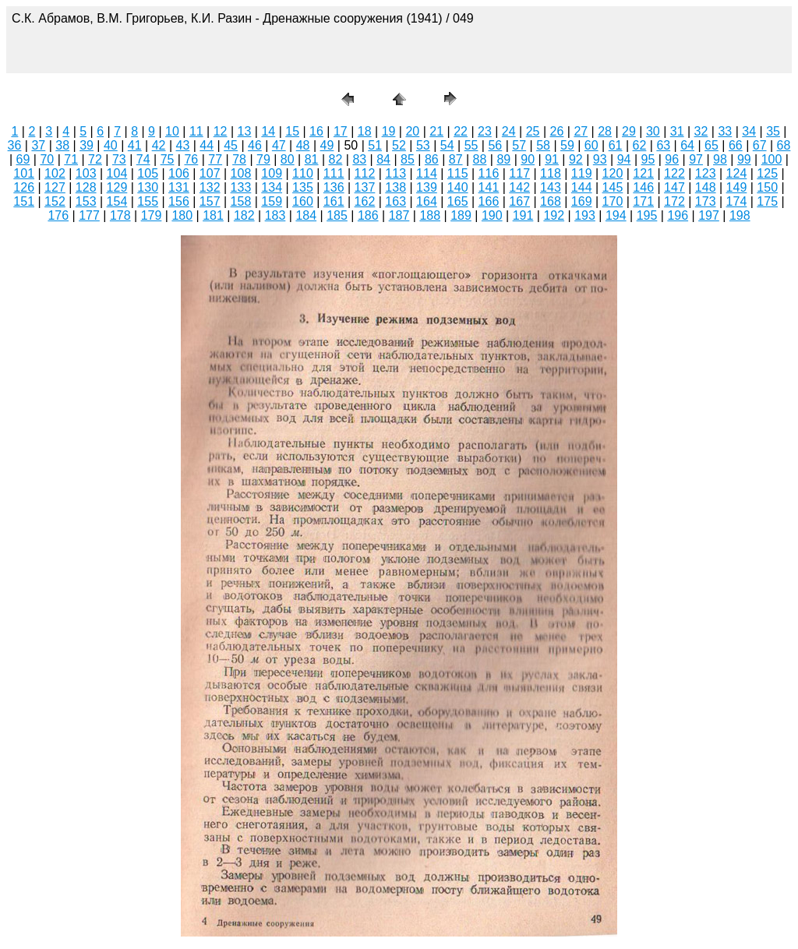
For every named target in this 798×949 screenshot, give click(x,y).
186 (368, 215)
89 (503, 159)
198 (739, 215)
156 (178, 201)
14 (268, 131)
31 (677, 131)
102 (54, 173)
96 (672, 159)
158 (241, 201)
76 (191, 159)
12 (221, 131)
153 (86, 201)
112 (365, 173)
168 (550, 201)
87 (456, 159)
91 (552, 159)
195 (647, 215)
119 (581, 173)
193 (584, 215)
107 (210, 173)
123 (705, 173)
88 (480, 159)
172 (674, 201)
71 (71, 159)
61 (616, 145)
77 (215, 159)
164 (426, 201)
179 (151, 215)
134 (271, 187)
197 (708, 215)
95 (648, 159)
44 (207, 145)
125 (767, 173)
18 (365, 131)
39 (86, 145)
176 (58, 215)
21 (436, 131)
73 (119, 159)
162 (365, 201)
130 (147, 187)
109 (271, 173)
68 (784, 145)
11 (196, 131)
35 (773, 131)
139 (426, 187)
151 (23, 201)
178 (120, 215)
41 (135, 145)
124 (736, 173)
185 (337, 215)
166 (489, 201)
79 (263, 159)
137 (365, 187)
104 (117, 173)
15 (292, 131)
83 (359, 159)
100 (771, 159)
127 (54, 187)
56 (495, 145)
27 (581, 131)
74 (143, 159)
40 (111, 145)
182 (244, 215)
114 (426, 173)
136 (333, 187)
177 (89, 215)
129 (117, 187)
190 (492, 215)
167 (519, 201)
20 (412, 131)
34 (749, 131)
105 (147, 173)
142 (519, 187)
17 (341, 131)
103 (86, 173)
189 (460, 215)
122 (674, 173)
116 (489, 173)
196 (677, 215)
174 (736, 201)
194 (616, 215)
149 (736, 187)
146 (643, 187)
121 (643, 173)
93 (600, 159)
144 (581, 187)
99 (744, 159)
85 (408, 159)
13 (245, 131)
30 (653, 131)
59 (567, 145)
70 (47, 159)
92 (576, 159)
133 (241, 187)
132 (210, 187)
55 (471, 145)
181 (213, 215)
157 (210, 201)
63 (663, 145)
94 (624, 159)
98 (720, 159)
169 (581, 201)
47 (279, 145)
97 (696, 159)
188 (429, 215)
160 (302, 201)
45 (231, 145)
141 (489, 187)
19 (389, 131)
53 (423, 145)
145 (612, 187)
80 (288, 159)
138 (395, 187)
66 (736, 145)
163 (395, 201)
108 (241, 173)
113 (395, 173)
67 (760, 145)
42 (159, 145)
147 (674, 187)
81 (312, 159)
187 (399, 215)
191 (523, 215)
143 (550, 187)
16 (316, 131)
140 (457, 187)
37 (38, 145)
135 (302, 187)
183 (275, 215)
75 (168, 159)
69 (23, 159)
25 (533, 131)
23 (485, 131)
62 (640, 145)
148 (705, 187)
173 (705, 201)
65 (711, 145)
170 (612, 201)
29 (629, 131)
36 (15, 145)
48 (303, 145)
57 (519, 145)
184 (305, 215)
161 (333, 201)
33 (725, 131)
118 (550, 173)
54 (447, 145)
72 (95, 159)
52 (399, 145)
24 (509, 131)
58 (543, 145)
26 (557, 131)
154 (117, 201)
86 (432, 159)
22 (461, 131)
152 (54, 201)
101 (23, 173)
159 (271, 201)
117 (519, 173)
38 (62, 145)
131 (178, 187)
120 (612, 173)
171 (643, 201)
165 (457, 201)
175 (767, 201)
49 (327, 145)
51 (375, 145)
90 (528, 159)
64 (687, 145)
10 (172, 131)
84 (383, 159)
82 (336, 159)
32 (701, 131)
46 (255, 145)
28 (605, 131)
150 (767, 187)
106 (178, 173)
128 (86, 187)
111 (333, 173)
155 (147, 201)
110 (302, 173)
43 (183, 145)
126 (23, 187)
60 (591, 145)
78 (239, 159)
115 (457, 173)
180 (181, 215)
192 (553, 215)
